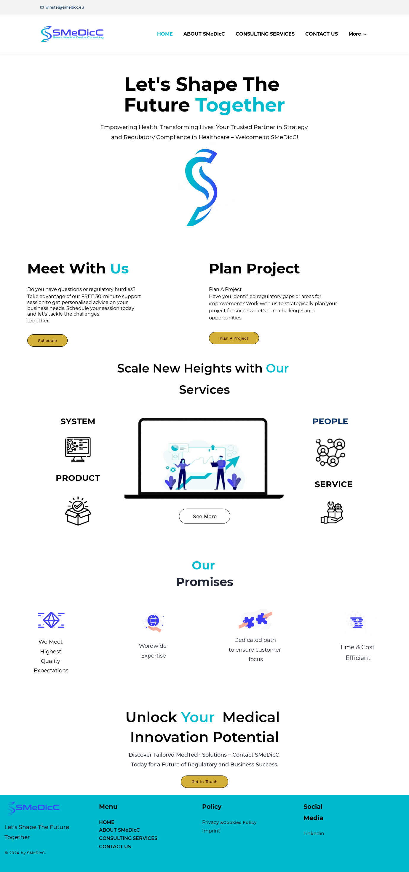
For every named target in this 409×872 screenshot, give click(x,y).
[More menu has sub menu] (359, 34)
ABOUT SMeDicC (66, 830)
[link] (204, 129)
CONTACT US (62, 846)
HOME (54, 822)
